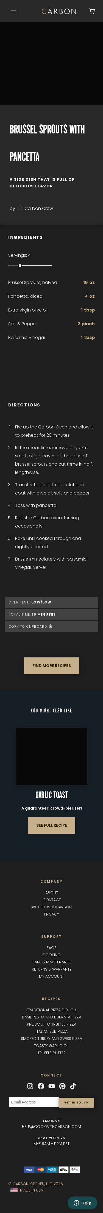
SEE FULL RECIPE (51, 825)
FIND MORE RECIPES (51, 665)
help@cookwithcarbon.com (51, 1126)
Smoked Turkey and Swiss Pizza (51, 1038)
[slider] (20, 265)
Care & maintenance (51, 962)
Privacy (51, 914)
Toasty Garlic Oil (51, 1045)
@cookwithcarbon (51, 907)
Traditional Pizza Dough (51, 1010)
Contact (52, 900)
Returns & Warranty (51, 969)
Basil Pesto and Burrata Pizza (51, 1017)
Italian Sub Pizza (52, 1031)
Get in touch (76, 1102)
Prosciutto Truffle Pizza (51, 1024)
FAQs (52, 947)
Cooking (51, 955)
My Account (51, 976)
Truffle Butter (52, 1053)
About (51, 892)
